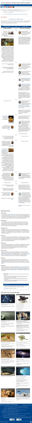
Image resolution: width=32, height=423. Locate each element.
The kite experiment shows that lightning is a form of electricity (23, 106)
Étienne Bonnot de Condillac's (26, 78)
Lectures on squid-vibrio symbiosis (21, 342)
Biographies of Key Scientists (12, 408)
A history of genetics (19, 309)
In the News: (5, 409)
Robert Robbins (11, 214)
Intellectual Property (22, 415)
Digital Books (26, 407)
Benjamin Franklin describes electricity (26, 84)
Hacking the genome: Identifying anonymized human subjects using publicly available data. (22, 381)
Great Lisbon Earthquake (5, 149)
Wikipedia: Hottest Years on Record (6, 376)
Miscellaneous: (4, 412)
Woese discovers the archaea (5, 342)
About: (6, 406)
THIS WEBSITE (14, 14)
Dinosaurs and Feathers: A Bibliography (7, 361)
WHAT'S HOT (25, 14)
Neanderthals (3, 398)
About (10, 5)
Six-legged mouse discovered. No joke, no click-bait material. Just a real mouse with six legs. (23, 399)
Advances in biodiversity (5, 344)
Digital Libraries (20, 413)
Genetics (8, 413)
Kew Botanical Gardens (23, 205)
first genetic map (9, 254)
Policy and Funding (17, 409)
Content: (5, 408)
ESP (5, 14)
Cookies (16, 415)
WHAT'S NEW (20, 14)
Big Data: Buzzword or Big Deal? (21, 376)
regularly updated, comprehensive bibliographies (19, 269)
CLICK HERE (6, 288)
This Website (16, 406)
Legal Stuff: (5, 415)
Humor (16, 412)
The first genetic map (19, 307)
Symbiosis (18, 333)
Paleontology (3, 349)
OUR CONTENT (9, 14)
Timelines (20, 5)
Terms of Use (9, 415)
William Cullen (24, 173)
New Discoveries (24, 409)
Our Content (11, 406)
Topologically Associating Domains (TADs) (7, 306)
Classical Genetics (15, 5)
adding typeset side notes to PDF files (21, 266)
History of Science (27, 413)
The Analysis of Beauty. (7, 129)
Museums (16, 414)
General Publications (10, 412)
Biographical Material (11, 414)
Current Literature (10, 409)
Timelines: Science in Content (19, 407)
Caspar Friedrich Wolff (26, 194)
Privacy (13, 415)
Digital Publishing (14, 413)
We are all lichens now (20, 344)
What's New (25, 5)
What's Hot (29, 5)
